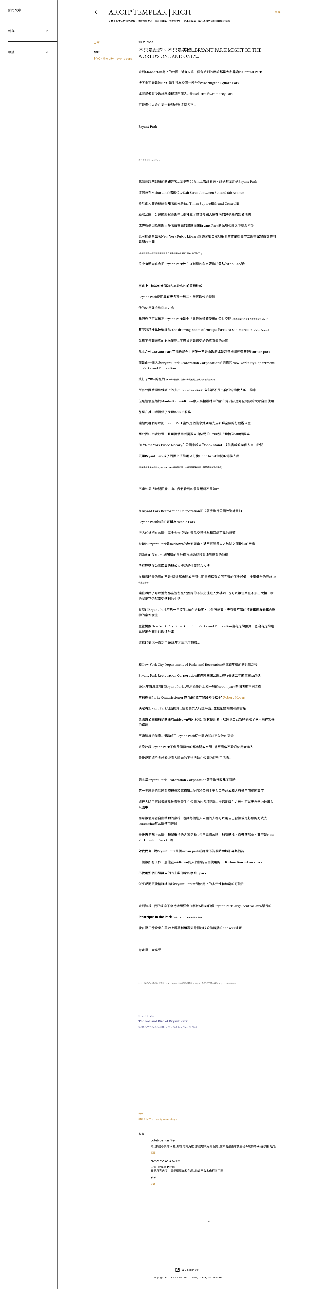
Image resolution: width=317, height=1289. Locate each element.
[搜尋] (277, 12)
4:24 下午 (174, 1161)
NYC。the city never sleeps (113, 58)
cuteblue (157, 1140)
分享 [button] (97, 42)
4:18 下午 (170, 1140)
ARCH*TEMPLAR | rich (150, 12)
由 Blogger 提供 (187, 1269)
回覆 (153, 1152)
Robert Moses (234, 697)
